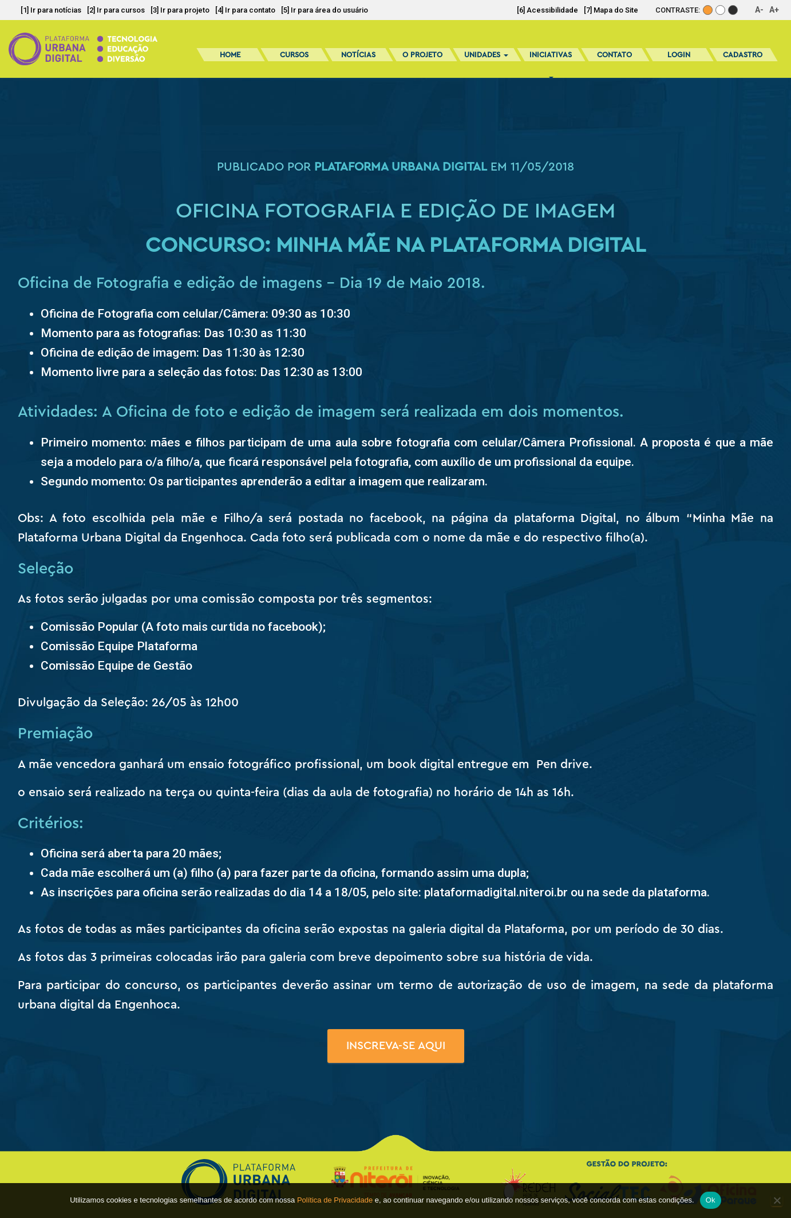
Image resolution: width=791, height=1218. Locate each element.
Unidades (486, 54)
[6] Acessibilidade (547, 10)
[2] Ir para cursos (116, 10)
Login (678, 54)
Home (230, 54)
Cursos (294, 54)
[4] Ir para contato (245, 10)
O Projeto (422, 54)
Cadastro (742, 54)
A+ (774, 9)
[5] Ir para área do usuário (324, 10)
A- (759, 9)
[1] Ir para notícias (51, 10)
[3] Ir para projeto (180, 10)
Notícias (358, 54)
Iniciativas (550, 58)
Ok (710, 1200)
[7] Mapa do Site (611, 10)
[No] (776, 1200)
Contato (614, 54)
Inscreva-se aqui (395, 1045)
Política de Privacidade (335, 1200)
